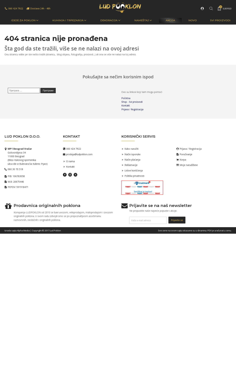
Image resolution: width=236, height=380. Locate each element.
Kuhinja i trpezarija (69, 20)
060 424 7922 (15, 8)
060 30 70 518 (15, 169)
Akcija (170, 20)
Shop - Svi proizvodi (132, 101)
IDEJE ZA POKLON (25, 20)
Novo (192, 20)
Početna (125, 98)
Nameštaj (143, 20)
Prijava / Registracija (132, 109)
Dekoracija (110, 20)
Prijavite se (177, 220)
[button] (203, 8)
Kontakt (125, 105)
